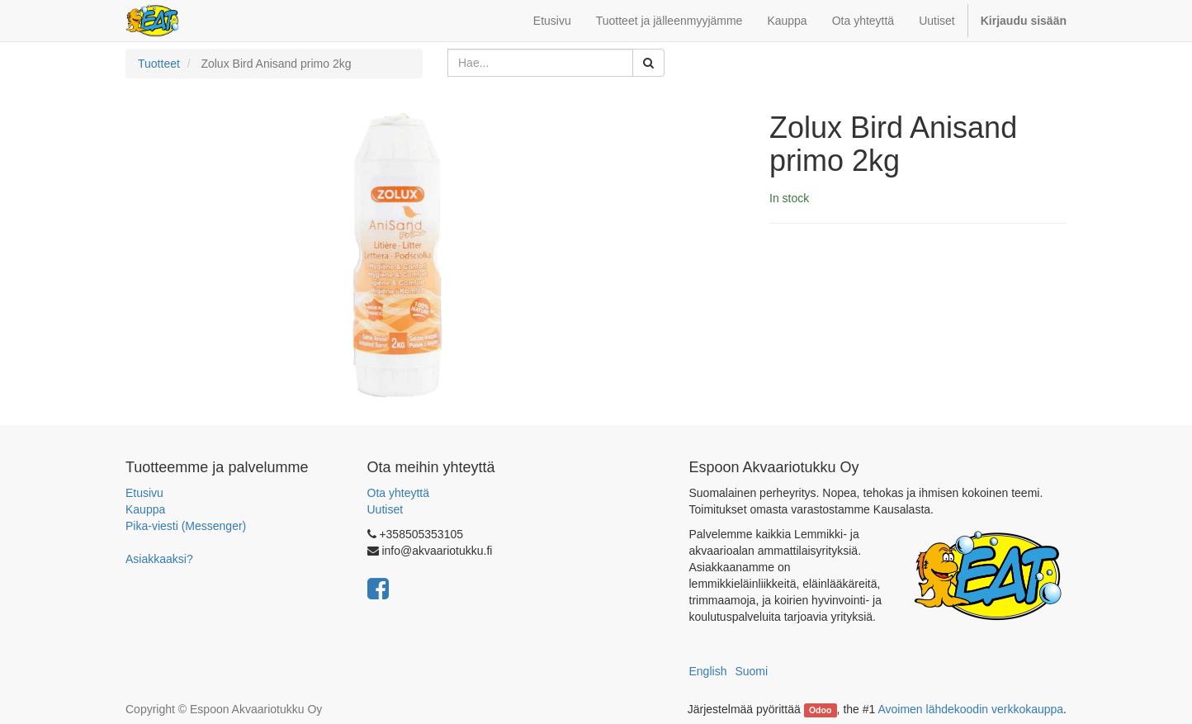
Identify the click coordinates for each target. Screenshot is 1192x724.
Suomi (751, 671)
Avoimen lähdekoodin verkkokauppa (970, 709)
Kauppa (145, 509)
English (708, 671)
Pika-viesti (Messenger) (185, 525)
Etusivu (144, 492)
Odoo (820, 710)
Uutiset (385, 509)
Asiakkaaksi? (159, 558)
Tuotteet (159, 63)
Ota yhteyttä (398, 492)
